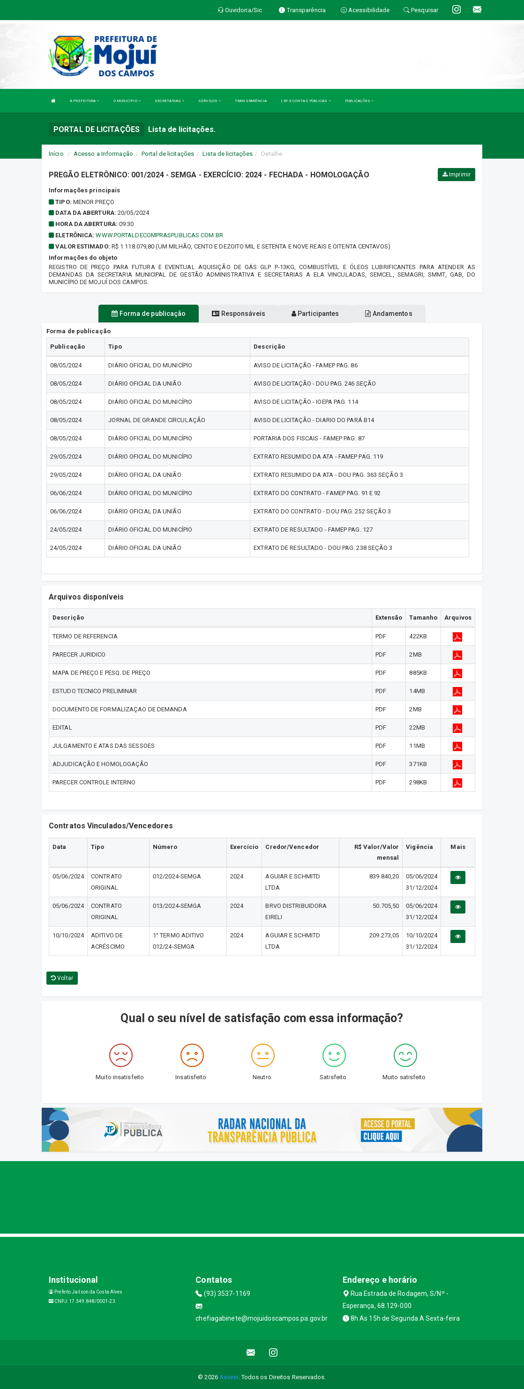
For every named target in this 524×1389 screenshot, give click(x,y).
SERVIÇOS (209, 101)
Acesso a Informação (103, 153)
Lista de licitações (227, 153)
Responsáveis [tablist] (238, 313)
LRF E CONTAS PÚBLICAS (305, 101)
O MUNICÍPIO (127, 101)
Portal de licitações (168, 153)
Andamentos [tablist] (388, 313)
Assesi (229, 1377)
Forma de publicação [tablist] (149, 313)
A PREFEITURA (84, 101)
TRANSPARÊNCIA (251, 101)
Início (56, 153)
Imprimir (456, 174)
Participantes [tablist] (315, 313)
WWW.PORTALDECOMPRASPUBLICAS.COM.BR (159, 235)
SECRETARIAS (169, 101)
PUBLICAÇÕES (359, 101)
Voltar (62, 978)
